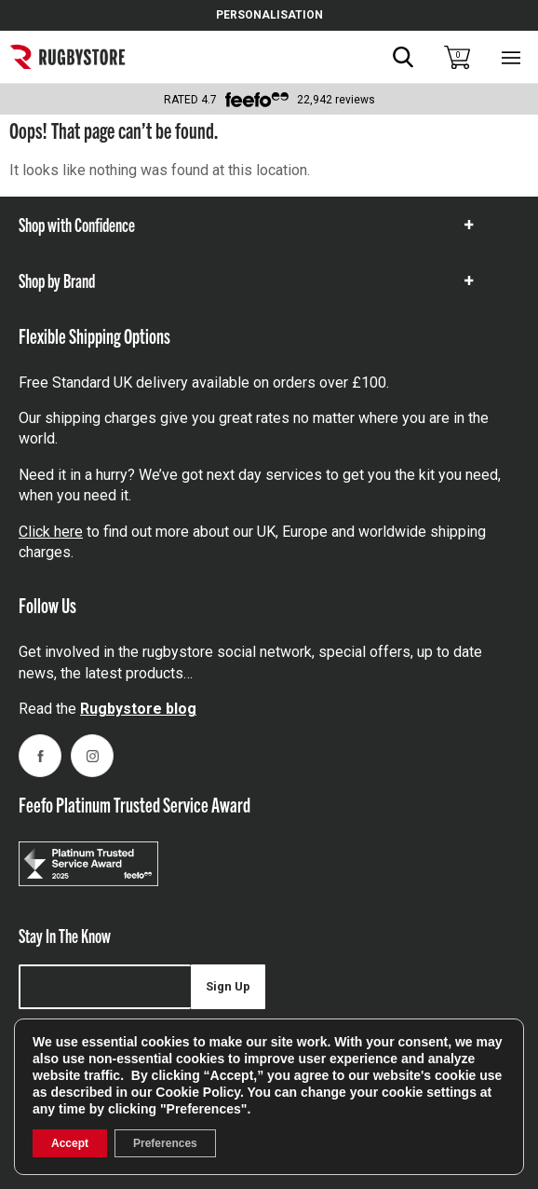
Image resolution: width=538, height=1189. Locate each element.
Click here (51, 531)
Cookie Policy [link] (197, 1092)
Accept (69, 1143)
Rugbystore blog (138, 709)
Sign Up (228, 986)
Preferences (165, 1143)
